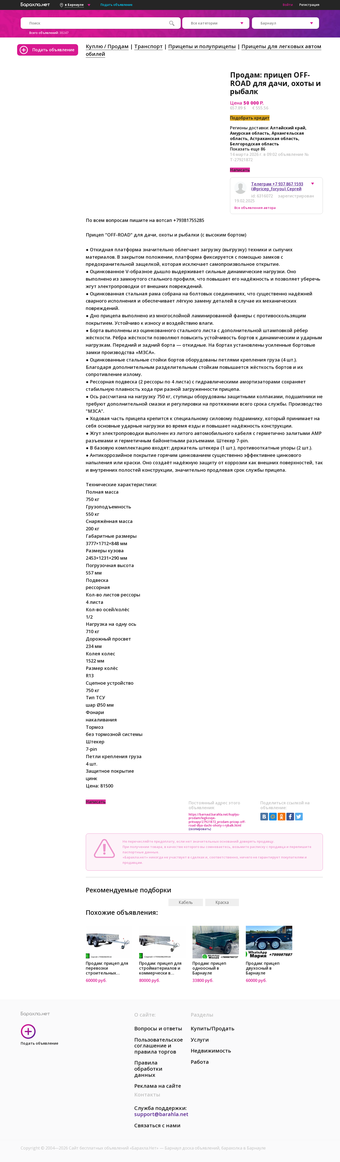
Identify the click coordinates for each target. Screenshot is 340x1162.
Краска (222, 902)
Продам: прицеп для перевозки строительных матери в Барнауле (107, 968)
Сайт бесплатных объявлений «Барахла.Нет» (114, 1148)
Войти (288, 5)
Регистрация (309, 5)
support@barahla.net (161, 1114)
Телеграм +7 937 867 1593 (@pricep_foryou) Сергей (277, 186)
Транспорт (148, 46)
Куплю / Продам (107, 46)
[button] (315, 185)
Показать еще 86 (247, 149)
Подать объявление (116, 5)
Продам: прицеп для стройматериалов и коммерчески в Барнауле (160, 968)
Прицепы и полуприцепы (202, 46)
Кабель (186, 902)
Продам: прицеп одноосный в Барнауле (209, 968)
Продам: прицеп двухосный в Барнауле (263, 968)
